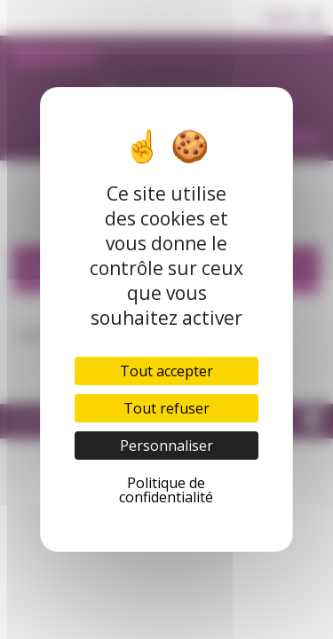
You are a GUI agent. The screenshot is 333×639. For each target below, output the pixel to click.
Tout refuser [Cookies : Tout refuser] (166, 408)
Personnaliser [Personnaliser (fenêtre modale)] (166, 445)
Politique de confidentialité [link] (166, 490)
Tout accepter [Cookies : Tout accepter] (166, 371)
